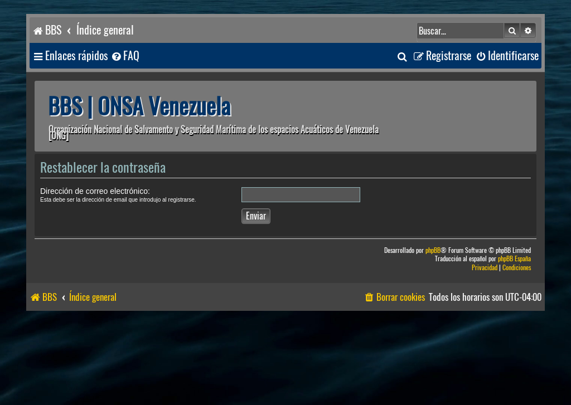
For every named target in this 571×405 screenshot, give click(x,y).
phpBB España (514, 259)
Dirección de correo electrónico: (95, 191)
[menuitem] (124, 56)
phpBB (433, 250)
